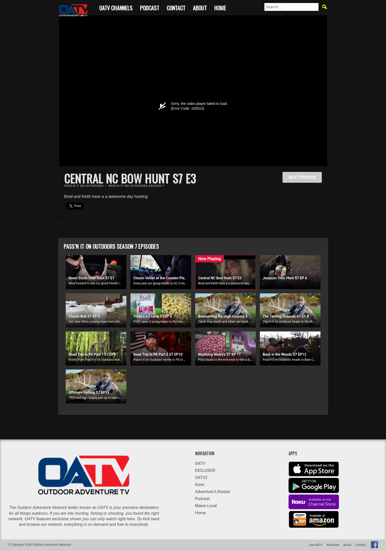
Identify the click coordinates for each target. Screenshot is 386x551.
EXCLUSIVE (205, 470)
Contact (176, 7)
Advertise (333, 545)
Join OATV (315, 545)
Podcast (149, 7)
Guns (199, 484)
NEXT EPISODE (302, 177)
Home (220, 7)
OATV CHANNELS (115, 7)
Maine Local (206, 505)
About (200, 7)
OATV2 (201, 477)
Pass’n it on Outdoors (83, 185)
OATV (200, 463)
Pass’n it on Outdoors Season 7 (136, 185)
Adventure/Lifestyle (212, 491)
